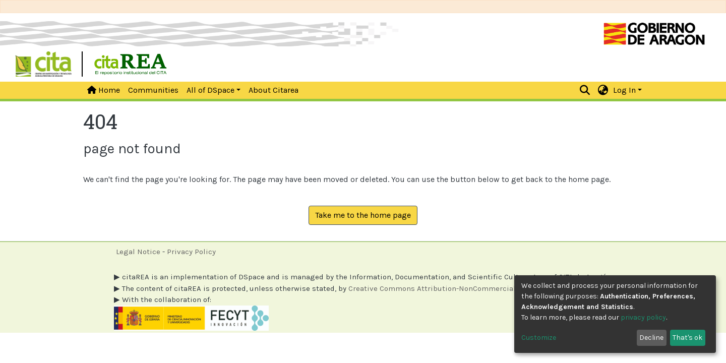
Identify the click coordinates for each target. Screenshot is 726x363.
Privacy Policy (191, 251)
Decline (651, 337)
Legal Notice (138, 251)
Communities (153, 90)
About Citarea (273, 90)
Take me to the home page (363, 215)
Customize (538, 337)
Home (103, 90)
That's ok (687, 337)
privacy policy (643, 317)
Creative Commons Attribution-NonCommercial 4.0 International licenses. (479, 288)
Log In (624, 90)
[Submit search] (585, 90)
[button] (603, 90)
